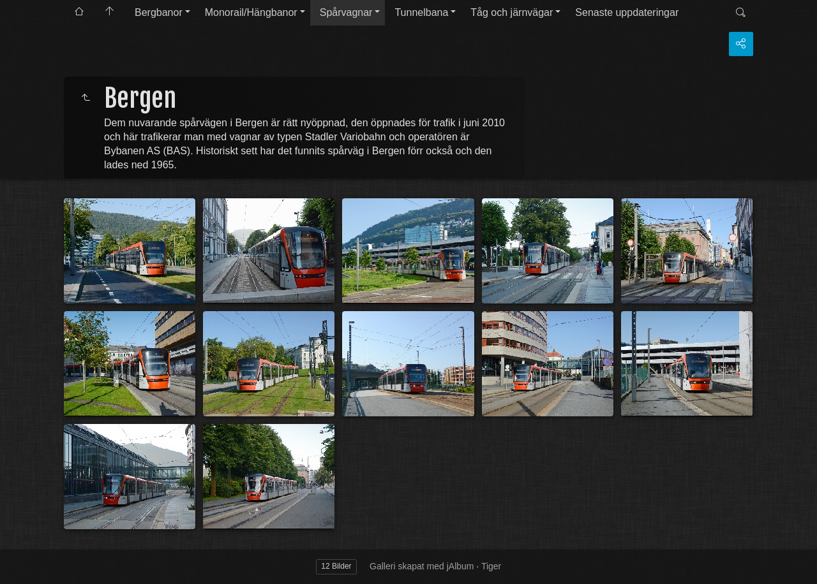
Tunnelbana (421, 12)
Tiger (491, 566)
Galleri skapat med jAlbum (422, 566)
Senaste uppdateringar (626, 12)
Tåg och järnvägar (511, 12)
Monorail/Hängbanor (251, 12)
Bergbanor (159, 12)
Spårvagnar (346, 12)
